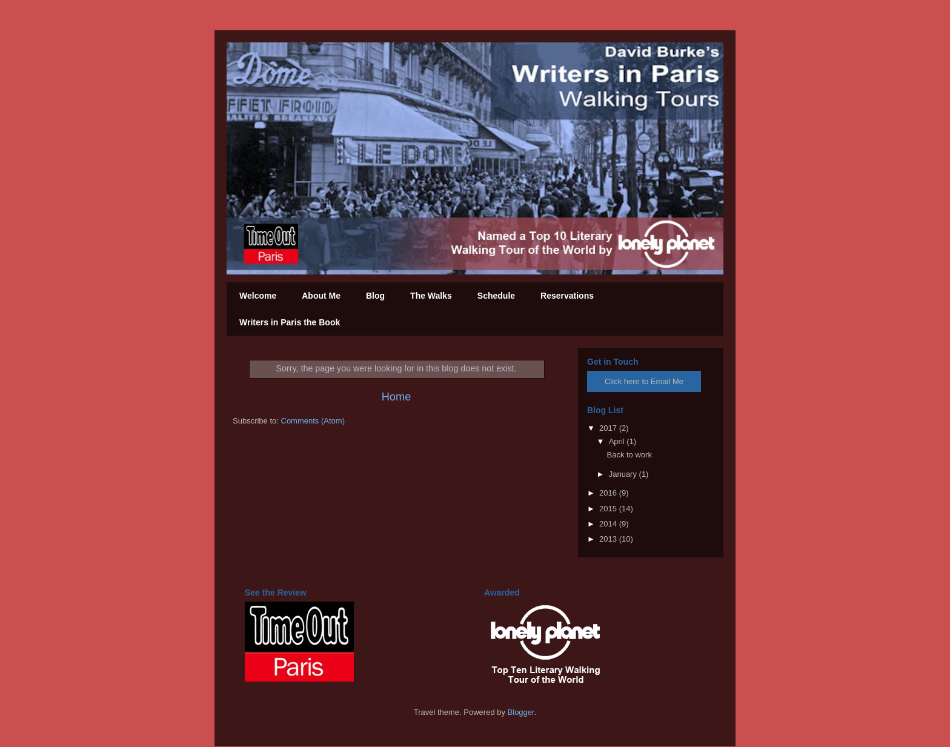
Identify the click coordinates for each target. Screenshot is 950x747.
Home (396, 397)
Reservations (567, 295)
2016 (609, 492)
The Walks (431, 295)
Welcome (257, 295)
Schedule (496, 295)
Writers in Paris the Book (289, 322)
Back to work (628, 454)
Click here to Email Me (644, 381)
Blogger (521, 712)
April (618, 441)
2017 (609, 428)
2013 (609, 538)
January (624, 474)
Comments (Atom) (313, 420)
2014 (609, 523)
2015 (609, 508)
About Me (321, 295)
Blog (375, 295)
